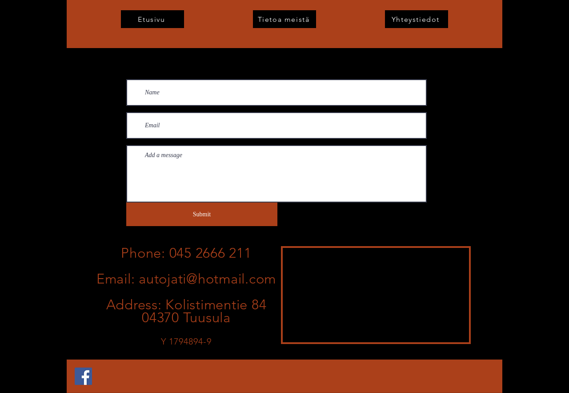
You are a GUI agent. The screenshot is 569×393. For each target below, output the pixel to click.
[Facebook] (83, 376)
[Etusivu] (152, 19)
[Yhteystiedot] (416, 19)
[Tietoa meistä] (284, 19)
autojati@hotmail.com (207, 279)
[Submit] (201, 214)
